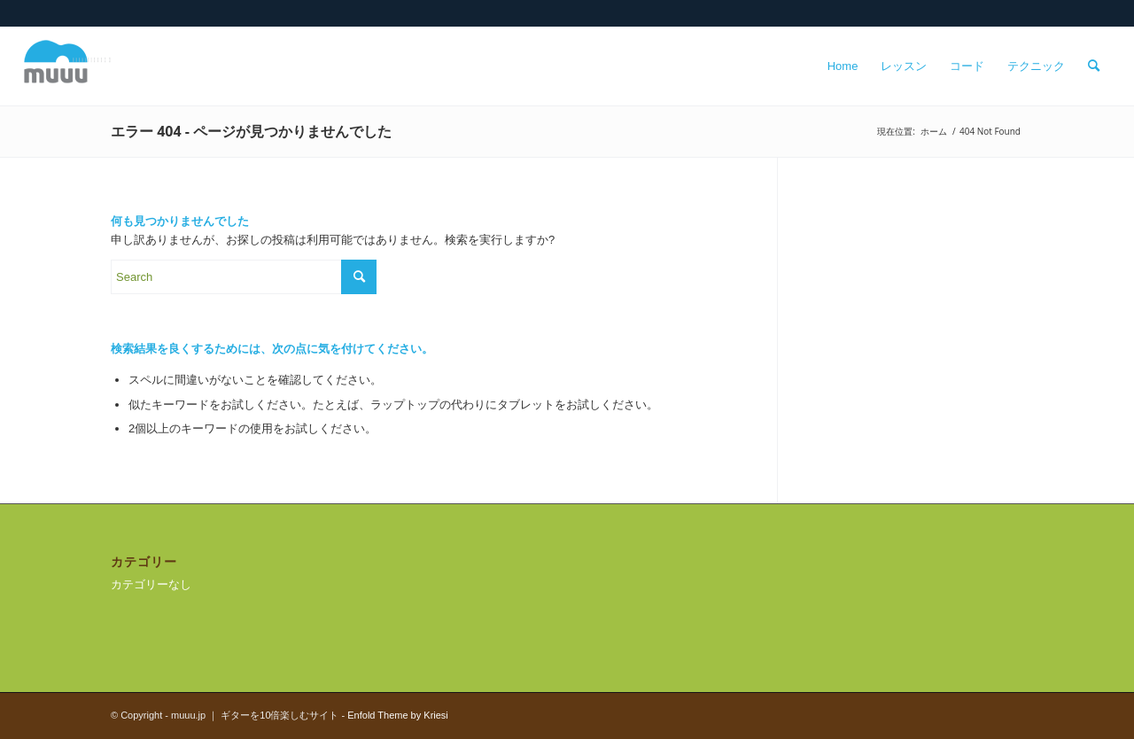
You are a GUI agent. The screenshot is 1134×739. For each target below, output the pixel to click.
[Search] (1093, 66)
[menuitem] (843, 66)
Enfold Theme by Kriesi (397, 715)
